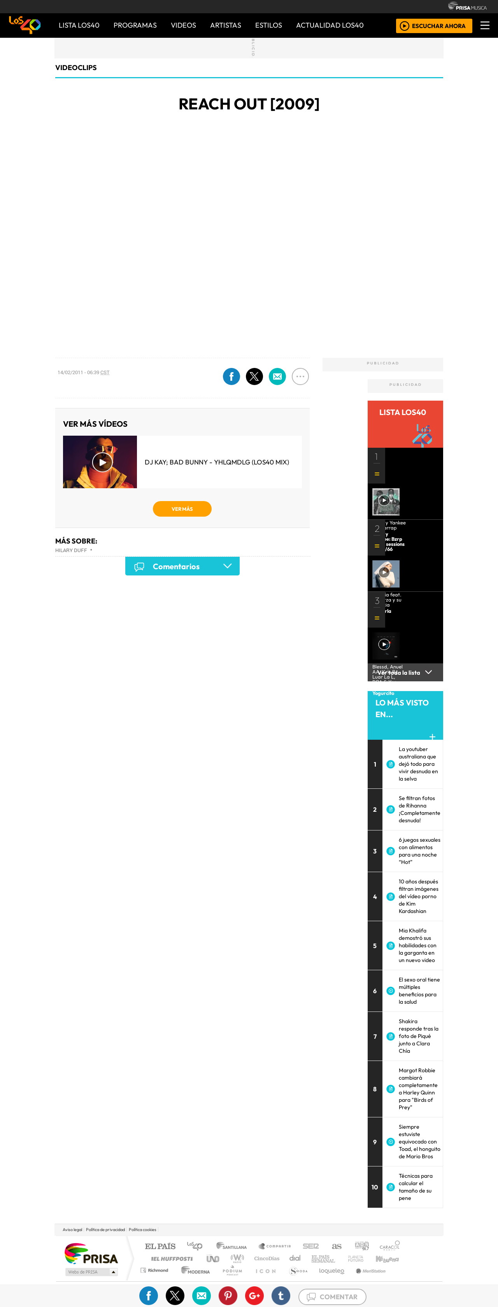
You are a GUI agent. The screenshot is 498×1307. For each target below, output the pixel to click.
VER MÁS (182, 509)
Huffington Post (170, 1258)
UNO (213, 1258)
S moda (295, 1280)
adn (361, 1247)
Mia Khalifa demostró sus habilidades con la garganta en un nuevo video (418, 945)
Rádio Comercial (401, 1280)
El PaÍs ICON (264, 1280)
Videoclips (76, 67)
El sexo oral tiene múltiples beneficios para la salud (419, 990)
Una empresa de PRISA (91, 1253)
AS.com (335, 1247)
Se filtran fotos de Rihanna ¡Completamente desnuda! (419, 809)
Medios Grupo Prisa (91, 1272)
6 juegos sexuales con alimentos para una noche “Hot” (419, 850)
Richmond (155, 1280)
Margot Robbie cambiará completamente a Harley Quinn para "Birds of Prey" (418, 1089)
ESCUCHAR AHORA (439, 25)
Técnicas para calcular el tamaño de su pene (416, 1186)
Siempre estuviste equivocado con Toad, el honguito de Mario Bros (419, 1141)
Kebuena (391, 1258)
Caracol (389, 1247)
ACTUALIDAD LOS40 (330, 25)
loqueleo (329, 1280)
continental (295, 1258)
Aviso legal (72, 1229)
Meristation (366, 1280)
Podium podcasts (155, 1268)
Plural (230, 1280)
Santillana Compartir (275, 1247)
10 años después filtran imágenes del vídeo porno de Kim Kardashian (418, 896)
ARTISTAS (225, 25)
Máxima (316, 1258)
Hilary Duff (71, 550)
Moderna (193, 1280)
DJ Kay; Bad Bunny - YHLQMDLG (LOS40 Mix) (217, 462)
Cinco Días (265, 1258)
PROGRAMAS (135, 25)
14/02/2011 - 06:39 (84, 372)
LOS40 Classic (339, 1258)
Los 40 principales (197, 1247)
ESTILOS (268, 25)
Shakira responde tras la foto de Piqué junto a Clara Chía (418, 1036)
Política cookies (142, 1229)
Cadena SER (311, 1247)
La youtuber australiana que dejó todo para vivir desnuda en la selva (418, 764)
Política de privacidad (105, 1229)
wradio (236, 1258)
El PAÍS (160, 1247)
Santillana (233, 1247)
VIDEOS (183, 25)
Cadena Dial (363, 1258)
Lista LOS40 (79, 25)
